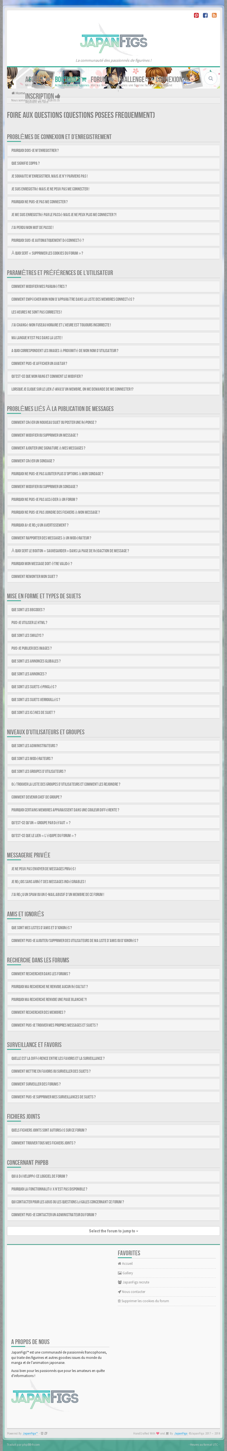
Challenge (134, 79)
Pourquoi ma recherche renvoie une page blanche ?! (49, 999)
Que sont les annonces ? (29, 674)
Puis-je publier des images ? (31, 648)
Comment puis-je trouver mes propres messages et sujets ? (54, 1025)
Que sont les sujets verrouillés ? (35, 699)
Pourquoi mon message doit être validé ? (41, 563)
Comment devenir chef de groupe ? (36, 797)
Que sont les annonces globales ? (36, 661)
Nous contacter (131, 1291)
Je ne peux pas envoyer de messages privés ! (43, 869)
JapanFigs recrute (133, 1282)
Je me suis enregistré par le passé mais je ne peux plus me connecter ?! (63, 214)
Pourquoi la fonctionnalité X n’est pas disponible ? (49, 1189)
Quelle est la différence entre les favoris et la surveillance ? (58, 1058)
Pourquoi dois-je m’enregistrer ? (35, 150)
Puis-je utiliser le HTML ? (29, 622)
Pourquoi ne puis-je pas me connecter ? (39, 202)
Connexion (172, 79)
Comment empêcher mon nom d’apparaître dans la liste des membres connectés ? (72, 299)
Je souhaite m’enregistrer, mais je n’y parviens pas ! (49, 176)
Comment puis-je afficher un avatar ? (39, 363)
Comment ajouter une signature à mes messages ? (48, 448)
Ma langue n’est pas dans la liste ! (36, 338)
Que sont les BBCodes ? (28, 610)
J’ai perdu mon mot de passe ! (32, 227)
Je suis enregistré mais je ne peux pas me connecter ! (50, 189)
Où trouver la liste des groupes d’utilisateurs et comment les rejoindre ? (65, 784)
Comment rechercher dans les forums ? (40, 974)
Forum (102, 79)
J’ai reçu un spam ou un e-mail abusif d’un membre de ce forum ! (57, 894)
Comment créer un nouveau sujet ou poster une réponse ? (54, 422)
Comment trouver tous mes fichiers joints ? (43, 1143)
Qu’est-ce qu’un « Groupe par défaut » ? (41, 823)
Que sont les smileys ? (27, 635)
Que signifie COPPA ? (25, 163)
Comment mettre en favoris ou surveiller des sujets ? (51, 1071)
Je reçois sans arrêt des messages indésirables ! (48, 882)
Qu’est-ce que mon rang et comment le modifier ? (47, 376)
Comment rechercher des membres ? (38, 1012)
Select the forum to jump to (113, 1231)
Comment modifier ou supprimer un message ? (44, 435)
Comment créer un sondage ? (33, 461)
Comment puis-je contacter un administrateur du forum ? (54, 1215)
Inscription (42, 96)
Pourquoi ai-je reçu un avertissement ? (40, 525)
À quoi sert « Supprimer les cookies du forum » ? (47, 253)
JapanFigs (181, 1433)
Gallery (125, 1273)
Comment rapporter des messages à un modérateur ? (51, 538)
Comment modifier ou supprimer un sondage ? (44, 486)
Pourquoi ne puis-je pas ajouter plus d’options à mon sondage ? (57, 474)
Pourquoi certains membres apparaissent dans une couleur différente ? (65, 810)
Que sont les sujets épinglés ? (34, 687)
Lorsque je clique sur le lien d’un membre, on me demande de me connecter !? (72, 389)
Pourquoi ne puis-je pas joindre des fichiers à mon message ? (55, 512)
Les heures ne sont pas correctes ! (36, 312)
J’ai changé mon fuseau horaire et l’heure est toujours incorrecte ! (61, 325)
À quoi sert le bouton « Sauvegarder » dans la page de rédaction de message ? (70, 551)
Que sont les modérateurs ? (32, 758)
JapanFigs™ (30, 1433)
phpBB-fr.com (31, 1445)
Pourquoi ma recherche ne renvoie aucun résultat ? (49, 986)
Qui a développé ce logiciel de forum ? (39, 1176)
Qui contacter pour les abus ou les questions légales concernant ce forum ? (67, 1202)
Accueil (38, 79)
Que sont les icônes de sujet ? (33, 712)
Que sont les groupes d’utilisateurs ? (38, 771)
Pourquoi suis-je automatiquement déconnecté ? (47, 240)
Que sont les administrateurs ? (34, 746)
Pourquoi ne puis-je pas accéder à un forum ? (44, 499)
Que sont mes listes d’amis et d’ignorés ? (41, 928)
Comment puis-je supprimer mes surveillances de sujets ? (53, 1097)
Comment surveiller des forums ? (36, 1084)
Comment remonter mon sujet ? (34, 576)
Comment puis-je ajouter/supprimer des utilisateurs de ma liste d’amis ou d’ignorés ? (74, 940)
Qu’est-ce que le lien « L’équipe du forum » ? (43, 835)
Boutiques (70, 79)
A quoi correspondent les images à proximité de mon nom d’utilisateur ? (64, 350)
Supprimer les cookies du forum (143, 1301)
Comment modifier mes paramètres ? (39, 286)
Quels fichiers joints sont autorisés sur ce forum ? (49, 1130)
